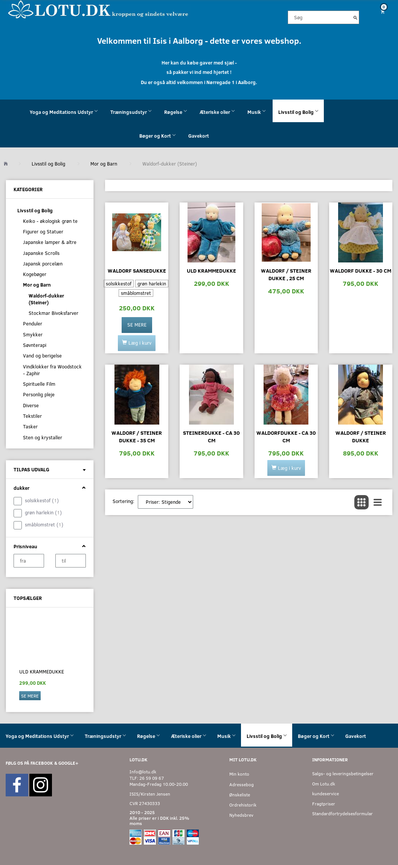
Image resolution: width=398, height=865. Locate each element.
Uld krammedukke (41, 671)
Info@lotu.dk (143, 772)
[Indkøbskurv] (381, 11)
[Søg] (355, 17)
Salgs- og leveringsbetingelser (343, 773)
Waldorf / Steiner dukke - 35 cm (136, 436)
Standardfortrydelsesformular (342, 813)
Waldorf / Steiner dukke (360, 436)
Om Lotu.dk (323, 784)
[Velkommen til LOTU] (98, 8)
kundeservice (325, 793)
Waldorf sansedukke (137, 270)
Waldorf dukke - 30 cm (360, 270)
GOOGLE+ (68, 763)
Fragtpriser (323, 804)
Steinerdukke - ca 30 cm (211, 436)
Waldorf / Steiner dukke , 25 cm (286, 274)
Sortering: (123, 501)
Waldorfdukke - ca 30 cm (286, 436)
